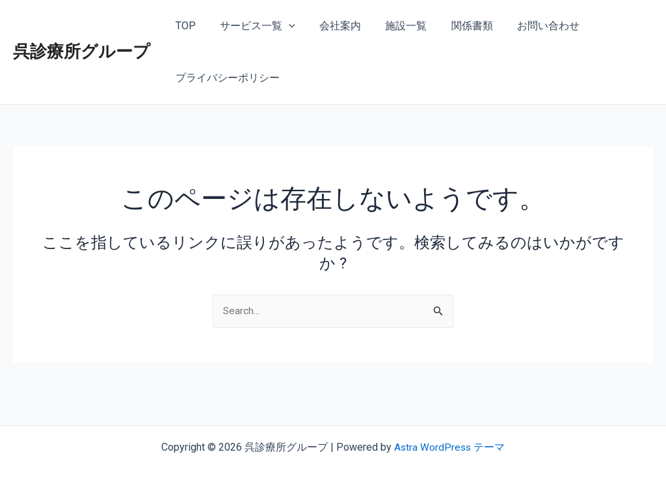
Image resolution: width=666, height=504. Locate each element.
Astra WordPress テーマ (449, 447)
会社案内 (332, 26)
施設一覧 (394, 26)
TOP (184, 26)
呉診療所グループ (81, 51)
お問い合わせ (529, 26)
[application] (283, 26)
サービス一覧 (252, 26)
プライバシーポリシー (226, 78)
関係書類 (456, 26)
